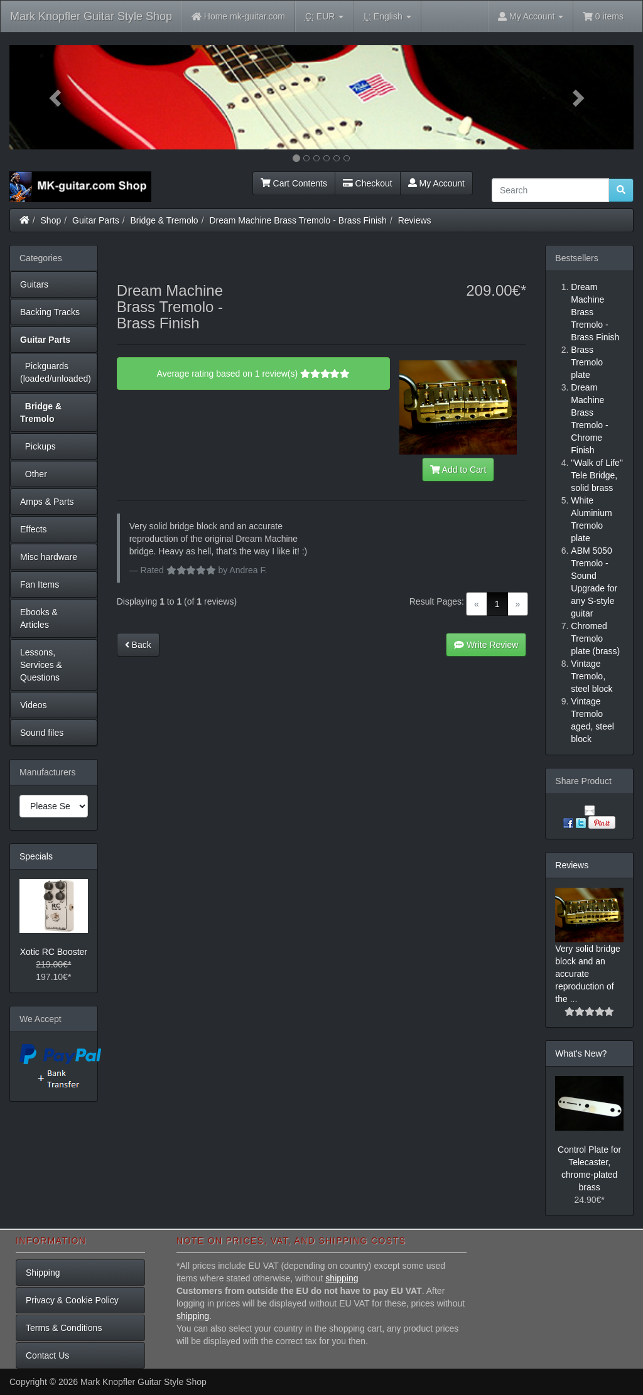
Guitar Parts (95, 220)
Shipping (43, 1273)
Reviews (414, 220)
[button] (56, 97)
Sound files (41, 733)
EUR (324, 16)
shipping (341, 1278)
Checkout (367, 183)
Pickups (38, 446)
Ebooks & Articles (39, 618)
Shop (51, 220)
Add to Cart (458, 470)
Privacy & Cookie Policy (72, 1300)
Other (33, 474)
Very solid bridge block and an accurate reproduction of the (587, 974)
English (387, 16)
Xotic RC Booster (53, 952)
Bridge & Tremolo (164, 220)
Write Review (486, 645)
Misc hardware (48, 557)
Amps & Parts (47, 502)
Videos (33, 705)
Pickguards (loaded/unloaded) (55, 372)
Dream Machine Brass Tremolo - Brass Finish (297, 220)
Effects (33, 529)
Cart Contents (294, 183)
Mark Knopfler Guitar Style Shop (91, 16)
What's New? (581, 1053)
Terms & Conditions (64, 1328)
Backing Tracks (50, 312)
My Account (436, 183)
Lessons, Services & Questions (41, 664)
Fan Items (39, 584)
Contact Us (47, 1355)
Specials (36, 856)
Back (138, 645)
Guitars (34, 284)
